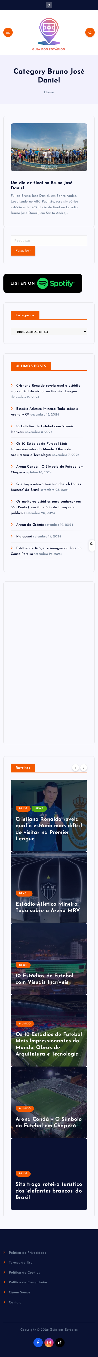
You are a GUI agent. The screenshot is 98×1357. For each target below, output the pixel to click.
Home (49, 92)
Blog (23, 808)
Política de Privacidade (27, 1253)
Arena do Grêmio (30, 525)
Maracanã (24, 536)
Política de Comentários (28, 1282)
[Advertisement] (46, 661)
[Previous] (75, 767)
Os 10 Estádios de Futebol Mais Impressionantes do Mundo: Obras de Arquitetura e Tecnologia (41, 449)
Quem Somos (19, 1292)
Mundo (25, 1024)
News (39, 808)
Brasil (24, 893)
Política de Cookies (24, 1273)
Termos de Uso (21, 1262)
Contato (15, 1302)
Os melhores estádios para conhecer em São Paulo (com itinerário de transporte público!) (46, 507)
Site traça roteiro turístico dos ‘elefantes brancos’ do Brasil (49, 1191)
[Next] (83, 767)
